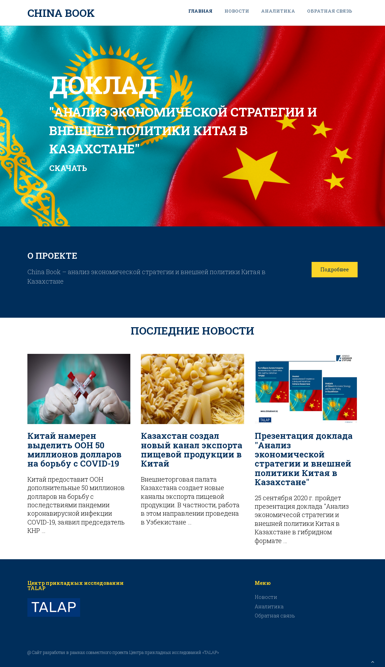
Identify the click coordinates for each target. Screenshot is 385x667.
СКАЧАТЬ (68, 168)
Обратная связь (329, 11)
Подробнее (334, 269)
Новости (236, 11)
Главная (200, 11)
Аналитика (278, 11)
